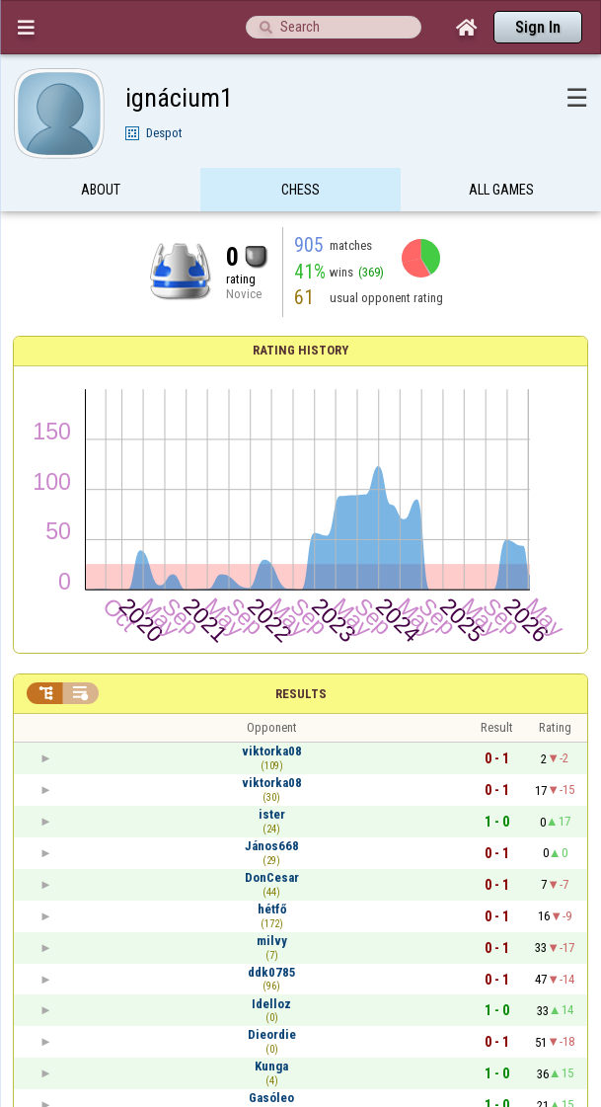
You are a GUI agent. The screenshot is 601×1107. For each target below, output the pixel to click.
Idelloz (271, 1003)
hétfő (272, 909)
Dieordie (272, 1034)
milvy (272, 940)
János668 (272, 845)
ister (272, 814)
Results (301, 693)
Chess (300, 190)
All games (501, 190)
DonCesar (272, 877)
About (100, 190)
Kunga (271, 1066)
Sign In (538, 27)
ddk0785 (272, 972)
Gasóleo (271, 1097)
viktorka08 (272, 751)
